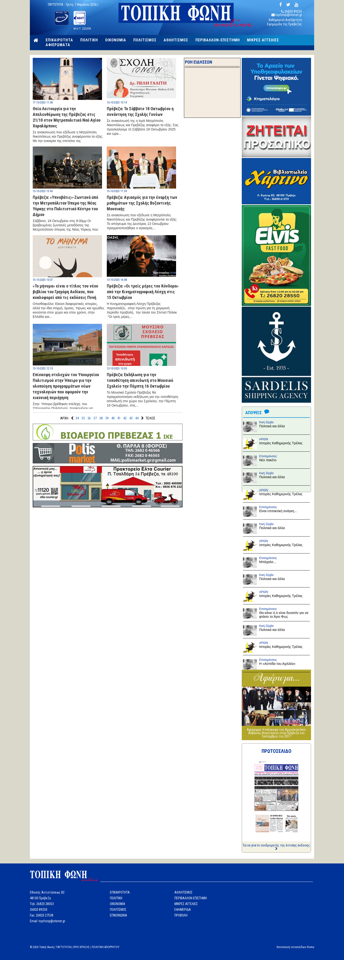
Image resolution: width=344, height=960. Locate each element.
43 (131, 418)
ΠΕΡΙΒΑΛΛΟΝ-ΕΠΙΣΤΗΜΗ (217, 40)
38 (101, 418)
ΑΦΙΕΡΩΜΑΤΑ (58, 45)
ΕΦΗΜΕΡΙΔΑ (182, 909)
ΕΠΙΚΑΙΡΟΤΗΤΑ (59, 40)
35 (83, 418)
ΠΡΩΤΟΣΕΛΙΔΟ (276, 751)
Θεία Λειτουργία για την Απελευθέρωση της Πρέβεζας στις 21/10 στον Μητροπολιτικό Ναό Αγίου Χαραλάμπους (67, 117)
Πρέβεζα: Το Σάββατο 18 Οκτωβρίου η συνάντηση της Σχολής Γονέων (140, 111)
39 (107, 418)
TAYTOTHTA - (57, 4)
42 (125, 418)
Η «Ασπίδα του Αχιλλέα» (277, 664)
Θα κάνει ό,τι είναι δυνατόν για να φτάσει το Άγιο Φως (283, 614)
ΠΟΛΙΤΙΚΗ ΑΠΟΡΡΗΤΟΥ (105, 947)
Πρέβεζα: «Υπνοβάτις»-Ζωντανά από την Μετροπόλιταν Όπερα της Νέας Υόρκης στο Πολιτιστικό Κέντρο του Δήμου (65, 206)
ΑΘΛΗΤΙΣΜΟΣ (176, 40)
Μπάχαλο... (267, 562)
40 (113, 418)
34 (77, 418)
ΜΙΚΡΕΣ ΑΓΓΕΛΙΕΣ (263, 40)
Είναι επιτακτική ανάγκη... (278, 511)
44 (137, 418)
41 (119, 418)
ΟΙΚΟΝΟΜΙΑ (115, 40)
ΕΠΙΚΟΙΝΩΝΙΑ (118, 915)
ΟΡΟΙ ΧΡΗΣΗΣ (81, 947)
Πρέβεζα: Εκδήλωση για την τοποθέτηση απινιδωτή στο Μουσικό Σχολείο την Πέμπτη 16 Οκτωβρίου (140, 380)
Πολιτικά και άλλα (272, 426)
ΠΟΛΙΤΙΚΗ (89, 40)
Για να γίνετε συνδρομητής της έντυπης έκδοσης (276, 846)
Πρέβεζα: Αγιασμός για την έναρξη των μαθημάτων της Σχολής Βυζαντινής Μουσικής (142, 203)
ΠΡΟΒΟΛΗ (181, 915)
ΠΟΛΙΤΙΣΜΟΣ (144, 40)
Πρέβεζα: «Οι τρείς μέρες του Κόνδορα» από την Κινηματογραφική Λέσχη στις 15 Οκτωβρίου (142, 291)
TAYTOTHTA (63, 947)
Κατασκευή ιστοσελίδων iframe (295, 947)
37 (95, 418)
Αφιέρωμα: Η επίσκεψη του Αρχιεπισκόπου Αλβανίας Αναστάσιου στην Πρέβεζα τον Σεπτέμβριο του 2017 (276, 733)
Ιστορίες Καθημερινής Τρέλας (280, 443)
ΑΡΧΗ (64, 418)
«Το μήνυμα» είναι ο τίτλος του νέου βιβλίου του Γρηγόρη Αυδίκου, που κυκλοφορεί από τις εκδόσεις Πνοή (65, 291)
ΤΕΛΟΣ (150, 418)
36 (89, 418)
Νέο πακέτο (267, 460)
